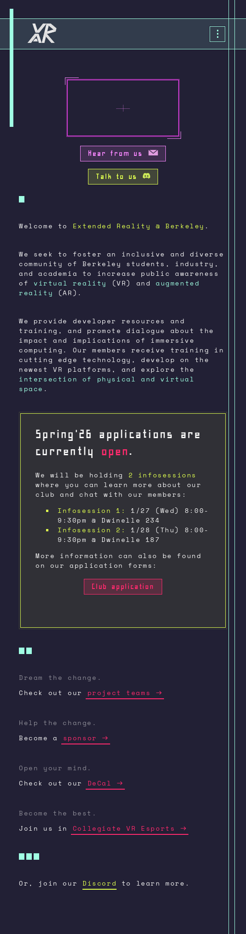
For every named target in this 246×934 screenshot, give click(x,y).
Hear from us (123, 155)
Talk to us (123, 178)
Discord (99, 883)
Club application (123, 588)
